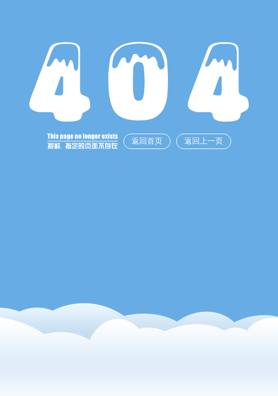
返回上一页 (203, 141)
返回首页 (147, 141)
